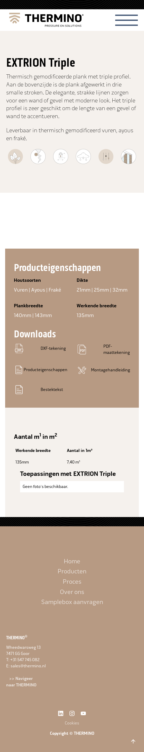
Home (72, 561)
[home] (45, 20)
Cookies (72, 723)
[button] (126, 20)
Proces (72, 581)
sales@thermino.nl (28, 665)
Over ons (72, 592)
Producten (72, 571)
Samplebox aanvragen (72, 602)
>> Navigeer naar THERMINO (21, 682)
